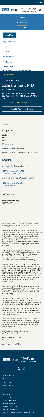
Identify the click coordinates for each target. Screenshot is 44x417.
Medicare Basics (9, 56)
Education (7, 144)
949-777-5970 (8, 102)
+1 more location (23, 102)
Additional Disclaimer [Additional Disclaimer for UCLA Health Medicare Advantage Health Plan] (10, 406)
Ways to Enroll (7, 389)
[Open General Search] (38, 2)
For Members (22, 17)
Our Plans (6, 47)
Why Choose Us (9, 42)
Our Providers (8, 51)
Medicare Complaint (9, 400)
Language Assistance (10, 409)
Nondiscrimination (9, 403)
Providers (11, 75)
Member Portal (8, 66)
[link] (19, 368)
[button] (22, 41)
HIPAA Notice (7, 394)
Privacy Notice (7, 397)
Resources (22, 28)
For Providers (22, 22)
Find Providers (7, 382)
